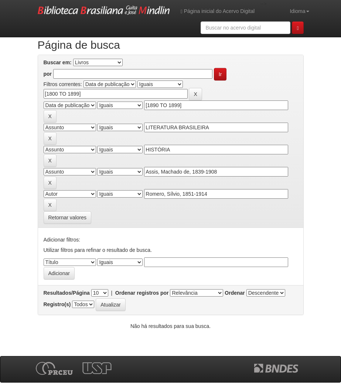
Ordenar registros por (142, 293)
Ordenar (235, 293)
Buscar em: (58, 62)
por (48, 74)
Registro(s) (57, 304)
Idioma (299, 11)
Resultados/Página (67, 293)
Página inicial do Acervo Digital (218, 11)
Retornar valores (67, 217)
